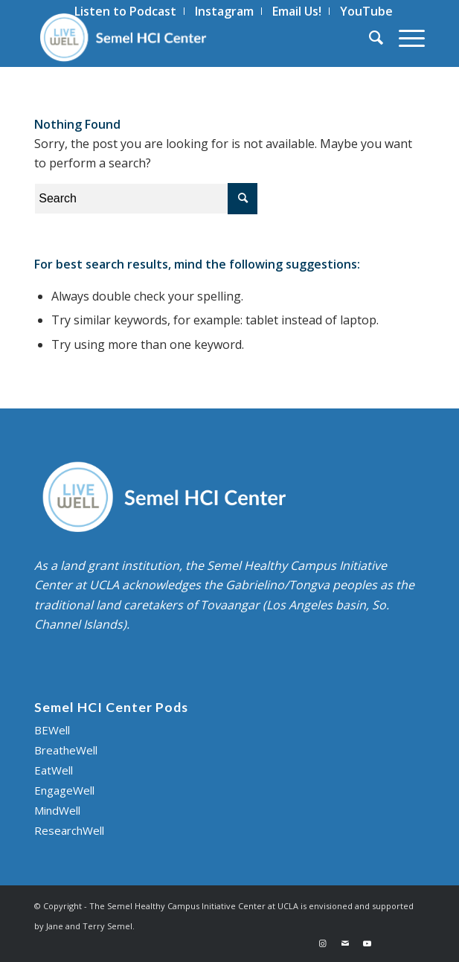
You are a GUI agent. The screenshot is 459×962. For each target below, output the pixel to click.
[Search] (369, 37)
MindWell (57, 810)
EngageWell (64, 790)
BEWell (52, 729)
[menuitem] (369, 37)
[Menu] (404, 37)
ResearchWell (69, 830)
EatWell (53, 770)
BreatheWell (65, 750)
